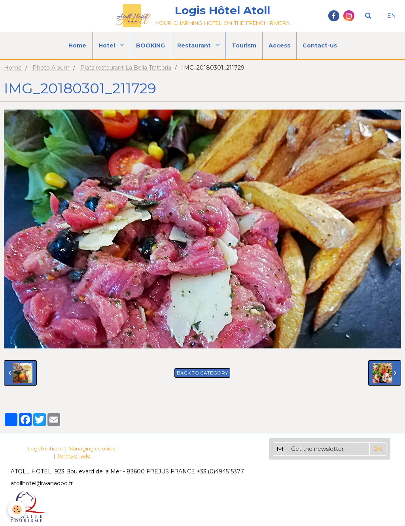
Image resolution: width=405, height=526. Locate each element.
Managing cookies (91, 449)
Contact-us (320, 45)
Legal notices (45, 449)
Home (77, 45)
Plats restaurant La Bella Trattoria (125, 67)
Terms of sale (74, 456)
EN (391, 15)
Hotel (107, 45)
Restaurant (194, 45)
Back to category (202, 373)
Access (279, 45)
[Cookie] (17, 509)
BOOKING (150, 45)
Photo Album (51, 67)
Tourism (244, 45)
